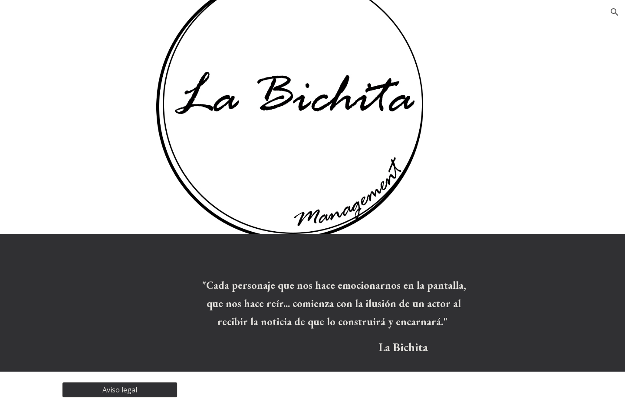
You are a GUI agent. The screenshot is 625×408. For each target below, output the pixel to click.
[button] (614, 12)
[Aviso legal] (119, 390)
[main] (334, 317)
